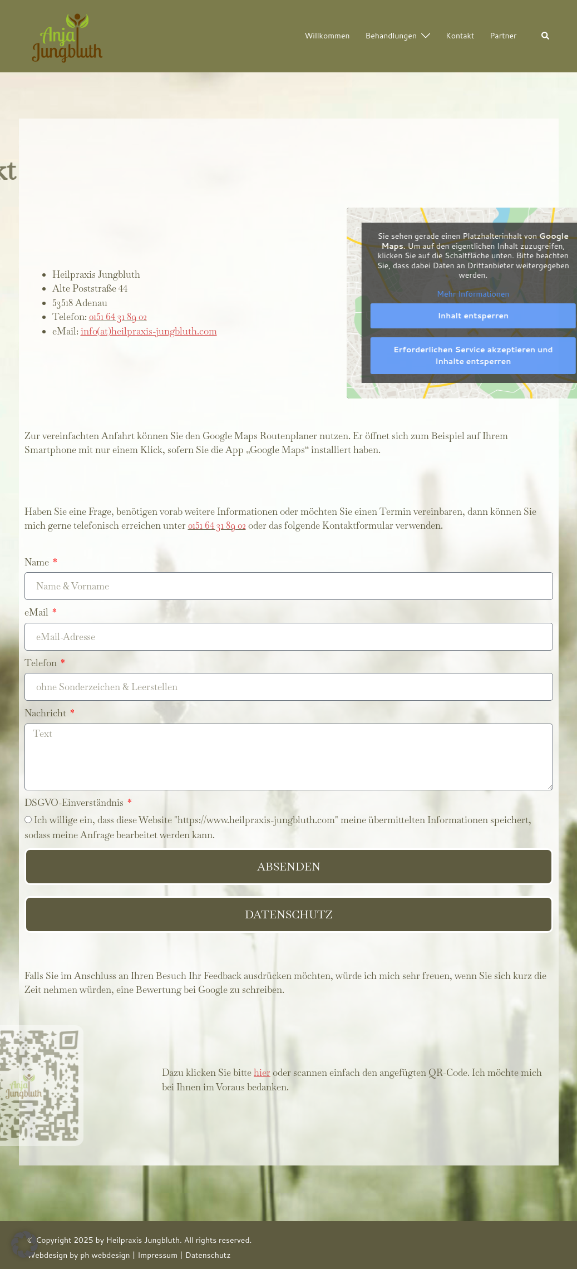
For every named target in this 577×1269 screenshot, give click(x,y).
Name (37, 562)
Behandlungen (391, 35)
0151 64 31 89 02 (118, 317)
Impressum (157, 1255)
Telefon (41, 663)
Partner (503, 35)
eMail (37, 612)
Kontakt (460, 35)
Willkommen (327, 35)
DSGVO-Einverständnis (75, 802)
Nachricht (46, 713)
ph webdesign (105, 1255)
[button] (545, 36)
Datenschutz (208, 1255)
